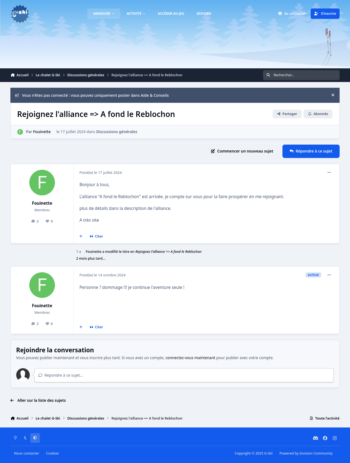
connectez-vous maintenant (190, 357)
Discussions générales (116, 131)
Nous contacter (26, 453)
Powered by (305, 453)
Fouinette (42, 131)
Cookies (52, 453)
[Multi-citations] (81, 236)
